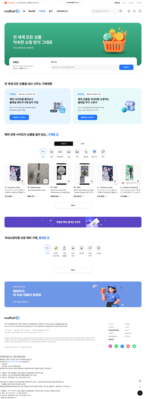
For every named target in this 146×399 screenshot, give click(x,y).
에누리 (127, 330)
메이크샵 (127, 336)
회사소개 (111, 324)
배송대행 (31, 11)
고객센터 (139, 3)
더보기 (73, 205)
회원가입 (117, 3)
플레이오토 (128, 333)
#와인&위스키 (62, 11)
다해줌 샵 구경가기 (19, 117)
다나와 (127, 327)
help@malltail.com (43, 330)
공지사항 (131, 3)
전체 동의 (3, 364)
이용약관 (111, 327)
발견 (50, 11)
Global (127, 324)
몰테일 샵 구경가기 (87, 117)
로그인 (124, 3)
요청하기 (126, 67)
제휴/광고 (111, 339)
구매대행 (42, 11)
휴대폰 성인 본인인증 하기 (8, 398)
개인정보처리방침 (114, 330)
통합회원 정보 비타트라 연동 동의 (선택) (12, 384)
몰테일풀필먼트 (113, 336)
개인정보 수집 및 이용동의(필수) (10, 366)
